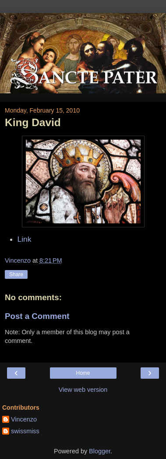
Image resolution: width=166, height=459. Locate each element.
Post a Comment (37, 316)
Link (25, 239)
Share (16, 274)
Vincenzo (24, 419)
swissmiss (25, 431)
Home (83, 373)
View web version (83, 389)
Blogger (99, 451)
